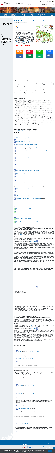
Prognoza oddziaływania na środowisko (21, 64)
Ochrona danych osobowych (4, 441)
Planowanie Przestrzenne (6, 20)
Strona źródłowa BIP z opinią (26, 423)
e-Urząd (52, 15)
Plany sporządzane (38, 18)
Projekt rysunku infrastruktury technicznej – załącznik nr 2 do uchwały (25, 144)
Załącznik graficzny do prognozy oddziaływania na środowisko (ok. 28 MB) (26, 221)
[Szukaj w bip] (37, 5)
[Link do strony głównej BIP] (13, 4)
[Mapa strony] (44, 4)
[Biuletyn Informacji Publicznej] (22, 447)
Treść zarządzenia (19, 377)
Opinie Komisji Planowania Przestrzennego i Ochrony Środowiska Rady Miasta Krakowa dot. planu (30, 72)
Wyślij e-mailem (38, 446)
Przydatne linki (18, 76)
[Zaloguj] (52, 4)
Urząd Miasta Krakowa (14, 15)
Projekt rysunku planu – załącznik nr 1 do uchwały (22, 141)
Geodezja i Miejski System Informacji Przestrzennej (6, 39)
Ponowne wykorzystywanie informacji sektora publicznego (26, 443)
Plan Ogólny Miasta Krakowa (7, 23)
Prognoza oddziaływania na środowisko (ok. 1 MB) (22, 208)
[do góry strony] (52, 447)
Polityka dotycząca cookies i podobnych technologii (48, 442)
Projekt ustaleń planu (27, 170)
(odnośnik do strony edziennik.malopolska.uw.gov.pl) (23, 41)
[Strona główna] (2, 15)
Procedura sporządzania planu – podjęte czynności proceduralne (25, 60)
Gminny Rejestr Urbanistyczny (4, 30)
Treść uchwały (19, 351)
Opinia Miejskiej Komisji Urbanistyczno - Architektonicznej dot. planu (27, 74)
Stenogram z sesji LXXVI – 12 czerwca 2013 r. (22, 157)
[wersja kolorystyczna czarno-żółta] (52, 1)
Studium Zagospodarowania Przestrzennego (7, 27)
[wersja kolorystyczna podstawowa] (49, 1)
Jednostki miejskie (24, 15)
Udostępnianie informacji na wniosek (16, 441)
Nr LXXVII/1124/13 (20, 37)
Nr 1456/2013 (20, 130)
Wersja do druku (46, 446)
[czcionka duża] (44, 1)
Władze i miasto (5, 15)
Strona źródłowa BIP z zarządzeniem (29, 377)
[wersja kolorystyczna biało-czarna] (51, 1)
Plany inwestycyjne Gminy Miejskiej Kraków (6, 42)
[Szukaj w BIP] (32, 5)
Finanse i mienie (32, 15)
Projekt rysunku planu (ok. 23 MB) (20, 173)
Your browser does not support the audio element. (20, 22)
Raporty (2, 44)
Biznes (2, 36)
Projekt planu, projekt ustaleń (20, 62)
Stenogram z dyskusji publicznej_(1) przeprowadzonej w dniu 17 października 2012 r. (27, 198)
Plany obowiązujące (6, 24)
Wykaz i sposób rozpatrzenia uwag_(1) (22, 408)
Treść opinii (18, 423)
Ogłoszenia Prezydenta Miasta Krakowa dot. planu (23, 66)
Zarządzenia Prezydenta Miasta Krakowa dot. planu (29, 70)
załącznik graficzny (34, 241)
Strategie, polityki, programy (41, 15)
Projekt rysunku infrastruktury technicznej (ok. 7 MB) (23, 195)
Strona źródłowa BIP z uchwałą (34, 351)
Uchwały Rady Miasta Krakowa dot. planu (22, 68)
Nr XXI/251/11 (22, 234)
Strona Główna (17, 18)
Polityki (2, 34)
